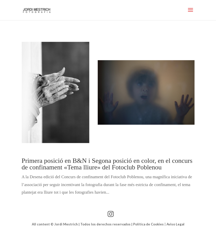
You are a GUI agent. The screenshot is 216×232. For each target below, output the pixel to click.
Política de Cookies (148, 224)
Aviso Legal (175, 224)
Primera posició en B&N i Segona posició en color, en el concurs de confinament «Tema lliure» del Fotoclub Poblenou (107, 164)
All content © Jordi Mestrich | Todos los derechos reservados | (82, 224)
